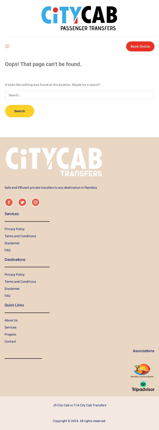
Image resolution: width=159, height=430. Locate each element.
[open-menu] (7, 46)
